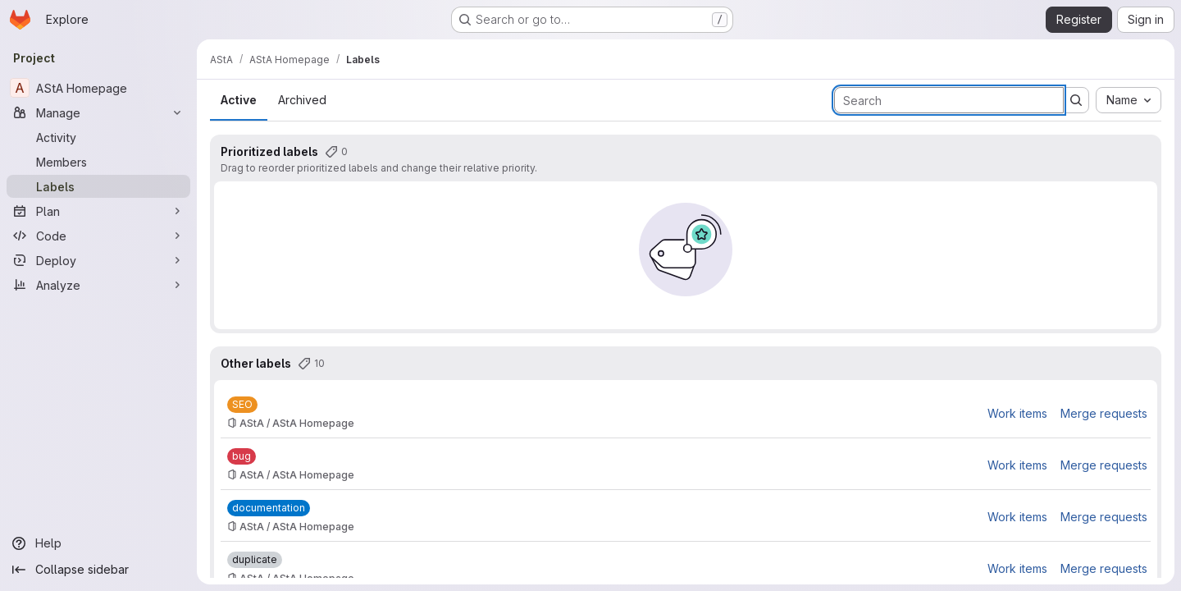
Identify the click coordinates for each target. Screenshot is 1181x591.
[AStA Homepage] (98, 87)
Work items (1017, 413)
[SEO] (242, 404)
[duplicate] (254, 560)
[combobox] (1128, 100)
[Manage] (98, 112)
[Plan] (98, 210)
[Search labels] (949, 100)
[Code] (98, 235)
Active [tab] (239, 100)
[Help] (98, 543)
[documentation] (268, 508)
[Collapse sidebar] (98, 569)
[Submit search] (1076, 100)
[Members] (98, 161)
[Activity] (98, 137)
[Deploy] (98, 260)
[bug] (241, 456)
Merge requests (1103, 413)
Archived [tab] (302, 100)
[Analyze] (98, 284)
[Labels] (98, 186)
